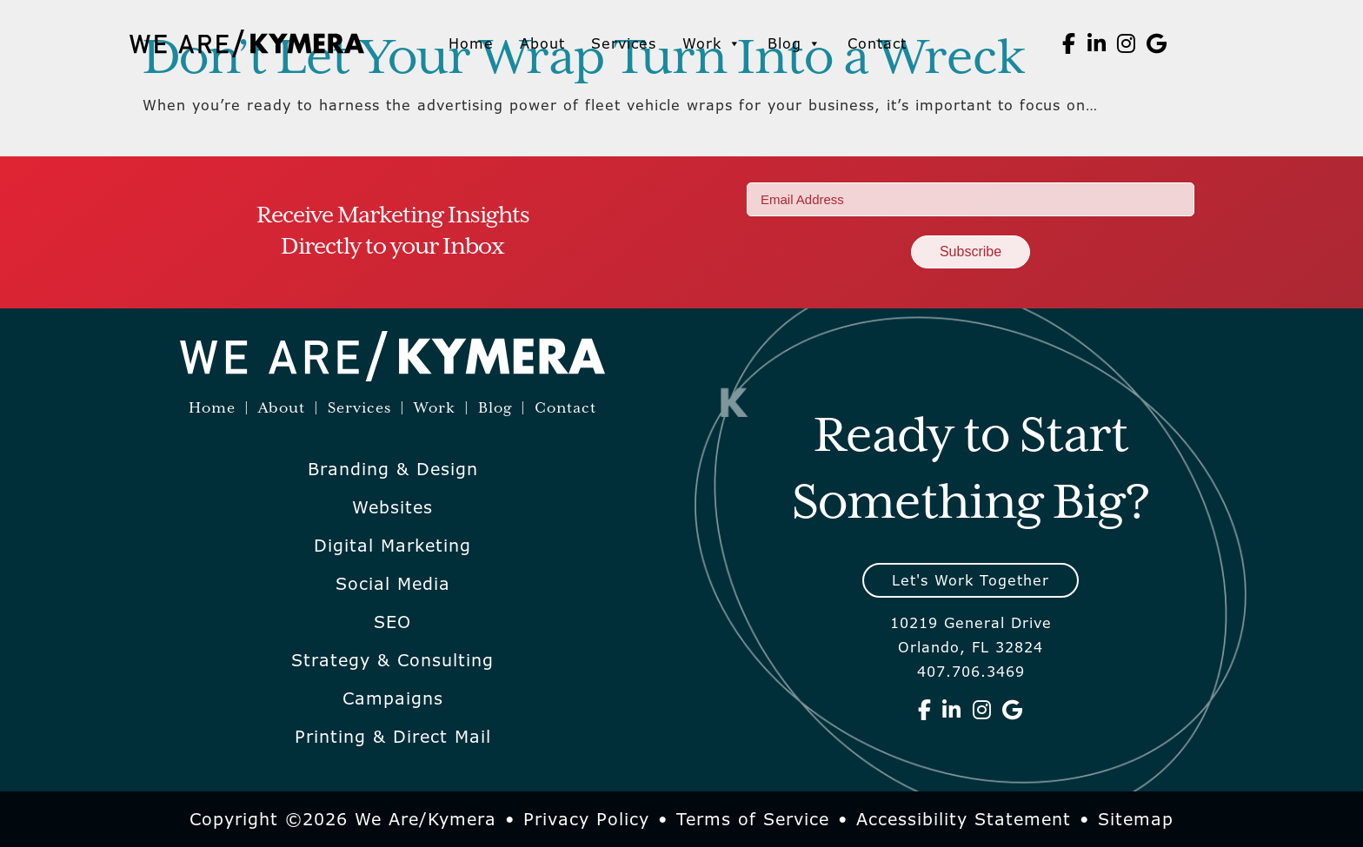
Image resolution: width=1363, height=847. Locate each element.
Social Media (393, 583)
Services (623, 43)
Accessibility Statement (963, 819)
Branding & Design (393, 469)
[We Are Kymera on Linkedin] (1097, 43)
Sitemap (1136, 819)
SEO (392, 622)
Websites (392, 507)
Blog (794, 43)
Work (711, 43)
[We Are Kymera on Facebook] (1069, 43)
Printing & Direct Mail (393, 736)
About (542, 43)
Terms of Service (752, 819)
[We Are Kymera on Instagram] (1126, 43)
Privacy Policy (586, 819)
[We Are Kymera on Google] (1157, 43)
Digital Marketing (392, 545)
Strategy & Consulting (392, 660)
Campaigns (392, 698)
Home (471, 43)
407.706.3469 (971, 671)
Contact (877, 43)
